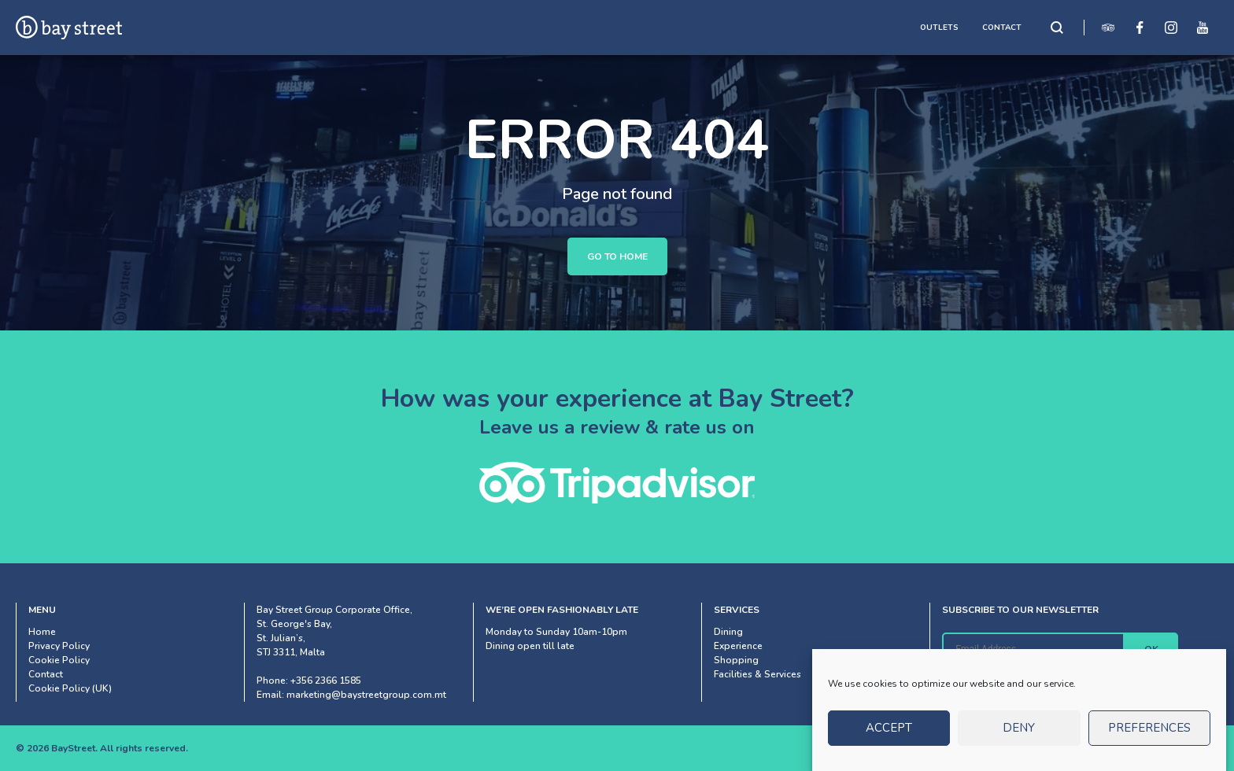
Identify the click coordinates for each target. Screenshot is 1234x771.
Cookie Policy (59, 660)
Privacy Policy (59, 646)
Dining (728, 631)
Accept (889, 735)
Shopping (736, 660)
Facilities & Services (757, 674)
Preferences (1149, 735)
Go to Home (617, 256)
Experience (738, 646)
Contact (45, 674)
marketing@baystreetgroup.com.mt (366, 694)
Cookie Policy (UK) (70, 688)
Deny (1019, 735)
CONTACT (1002, 27)
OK (1151, 649)
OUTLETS (939, 27)
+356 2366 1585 (325, 680)
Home (42, 631)
